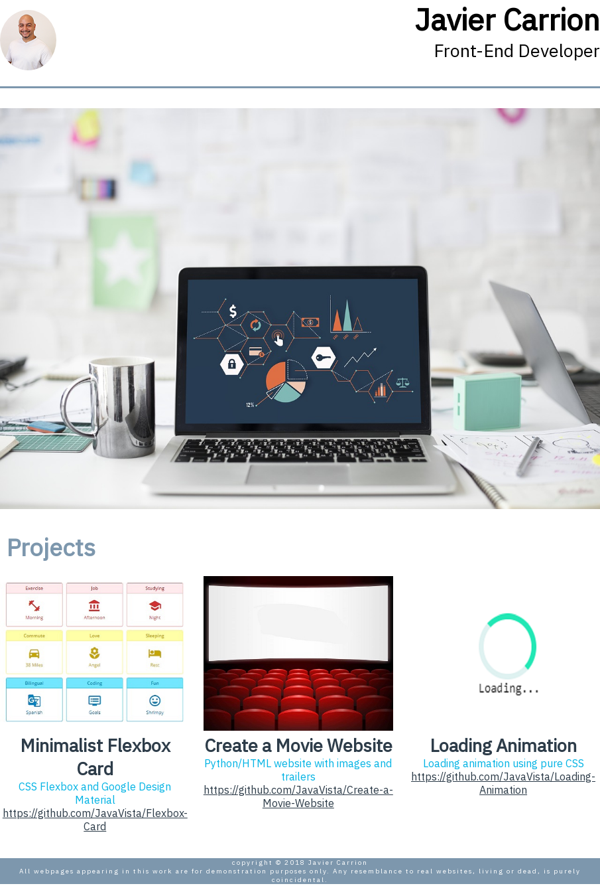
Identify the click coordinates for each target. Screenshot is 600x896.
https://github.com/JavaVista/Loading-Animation (503, 783)
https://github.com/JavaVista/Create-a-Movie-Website (298, 796)
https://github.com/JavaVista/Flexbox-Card (95, 819)
